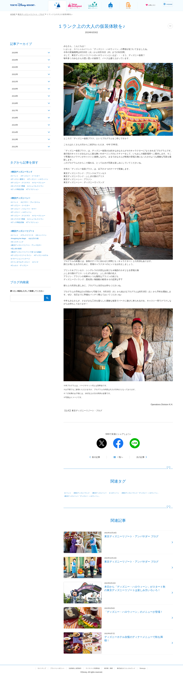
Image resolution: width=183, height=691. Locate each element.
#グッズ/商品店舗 (18, 193)
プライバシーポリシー (50, 684)
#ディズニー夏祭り (18, 179)
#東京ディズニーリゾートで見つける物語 (27, 256)
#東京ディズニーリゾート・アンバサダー (27, 249)
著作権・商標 (112, 684)
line (135, 443)
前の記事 (96, 457)
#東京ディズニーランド (84, 493)
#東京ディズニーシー (104, 493)
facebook (118, 443)
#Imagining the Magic (19, 242)
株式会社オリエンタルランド (133, 684)
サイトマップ (32, 684)
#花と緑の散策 (16, 253)
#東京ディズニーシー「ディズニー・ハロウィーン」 (131, 496)
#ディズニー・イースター (31, 176)
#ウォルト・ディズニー (20, 270)
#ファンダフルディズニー (21, 266)
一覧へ (120, 457)
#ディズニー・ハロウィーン (22, 183)
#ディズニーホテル (18, 263)
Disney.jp (152, 684)
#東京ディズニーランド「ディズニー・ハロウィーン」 (86, 496)
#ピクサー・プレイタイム (31, 206)
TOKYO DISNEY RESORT (26, 5)
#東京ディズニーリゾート (22, 235)
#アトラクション (34, 193)
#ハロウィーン (121, 493)
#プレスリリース (28, 239)
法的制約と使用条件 (72, 684)
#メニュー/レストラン (37, 190)
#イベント (68, 493)
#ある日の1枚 (35, 242)
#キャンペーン (43, 239)
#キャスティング (17, 246)
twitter (102, 443)
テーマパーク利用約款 (93, 684)
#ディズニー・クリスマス (21, 186)
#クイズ (37, 266)
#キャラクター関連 (18, 190)
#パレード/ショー (41, 186)
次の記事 (140, 457)
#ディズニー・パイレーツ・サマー (25, 212)
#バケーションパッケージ (38, 263)
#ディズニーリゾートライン (22, 259)
